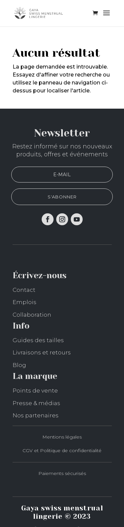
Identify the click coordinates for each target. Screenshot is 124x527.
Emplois (24, 302)
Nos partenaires (36, 415)
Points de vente (35, 390)
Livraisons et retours (42, 352)
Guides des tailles (38, 340)
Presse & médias (36, 403)
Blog (19, 365)
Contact (24, 290)
